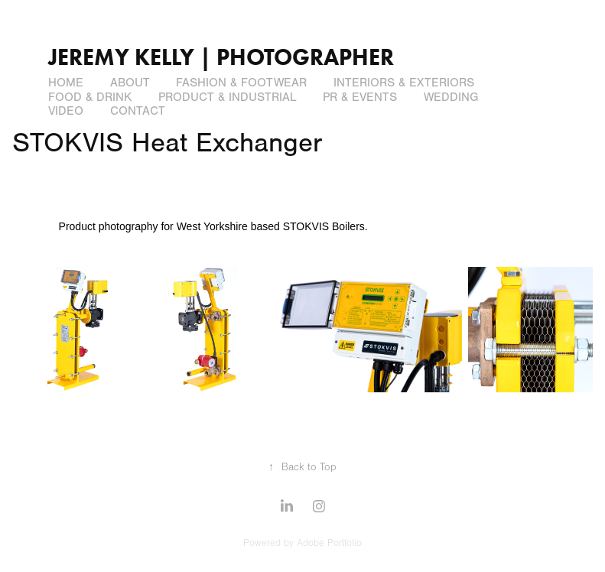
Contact (137, 111)
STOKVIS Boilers (324, 226)
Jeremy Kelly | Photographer (221, 57)
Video (65, 111)
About (130, 82)
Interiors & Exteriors (403, 82)
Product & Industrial (227, 97)
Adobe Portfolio (329, 543)
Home (65, 82)
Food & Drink (90, 97)
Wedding (451, 97)
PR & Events (360, 97)
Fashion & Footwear (241, 82)
